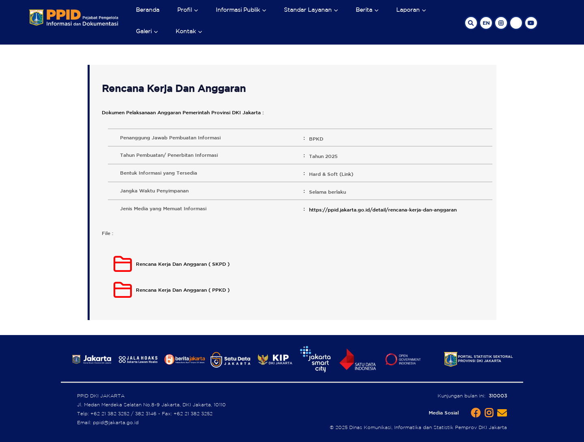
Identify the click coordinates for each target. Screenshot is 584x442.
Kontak (186, 31)
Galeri (144, 31)
